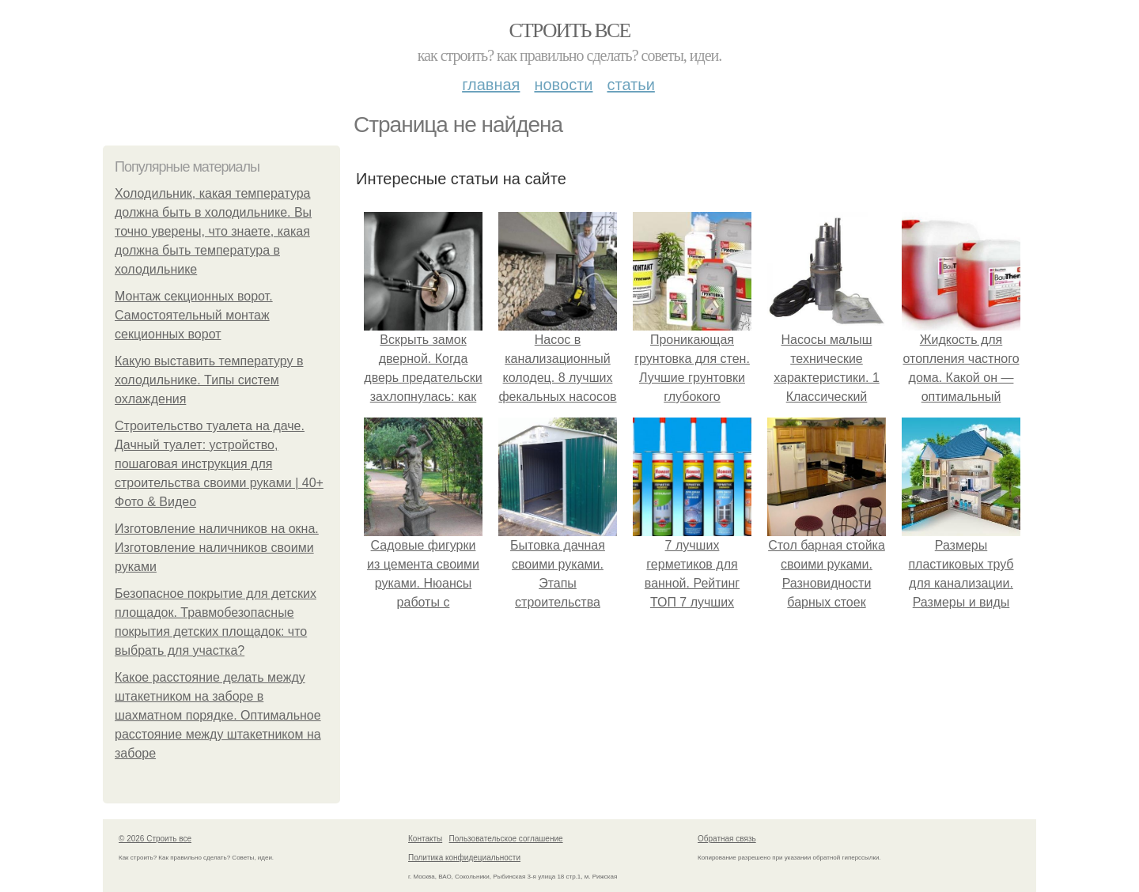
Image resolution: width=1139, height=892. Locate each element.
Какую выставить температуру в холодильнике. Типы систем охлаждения (209, 380)
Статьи (630, 84)
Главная (491, 84)
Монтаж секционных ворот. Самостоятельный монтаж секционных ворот (194, 315)
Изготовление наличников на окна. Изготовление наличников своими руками (217, 547)
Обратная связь (727, 838)
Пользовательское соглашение (506, 838)
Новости (563, 84)
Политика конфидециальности (464, 857)
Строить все (569, 30)
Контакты (425, 838)
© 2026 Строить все (155, 838)
